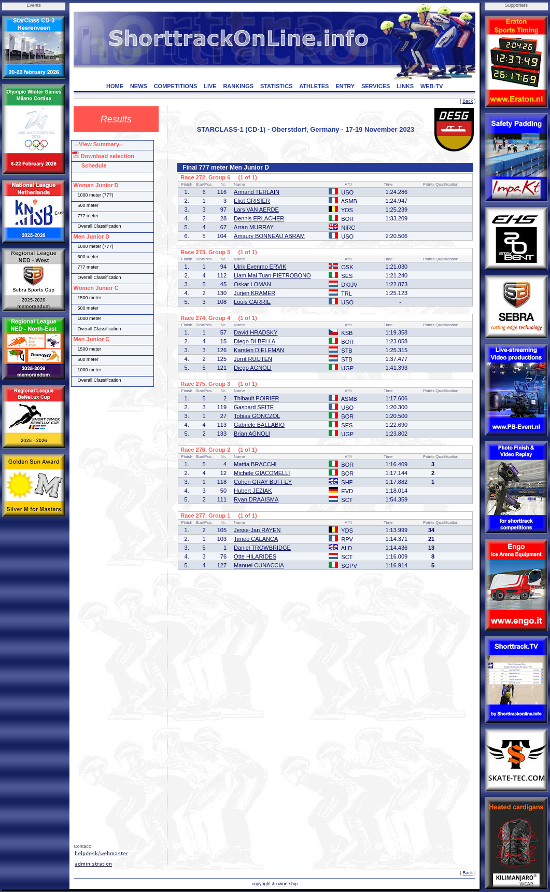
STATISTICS (276, 86)
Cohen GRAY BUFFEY (263, 482)
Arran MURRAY (254, 227)
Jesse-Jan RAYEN (257, 530)
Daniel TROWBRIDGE (262, 548)
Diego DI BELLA (254, 341)
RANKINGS (238, 86)
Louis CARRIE (252, 302)
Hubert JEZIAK (253, 490)
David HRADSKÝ (255, 332)
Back (467, 101)
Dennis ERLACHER (259, 218)
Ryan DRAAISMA (256, 499)
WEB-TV (431, 86)
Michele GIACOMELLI (262, 473)
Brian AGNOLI (252, 433)
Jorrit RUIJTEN (253, 359)
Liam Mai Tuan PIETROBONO (272, 275)
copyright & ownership (274, 883)
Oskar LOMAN (252, 284)
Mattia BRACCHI (255, 464)
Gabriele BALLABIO (259, 425)
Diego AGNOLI (253, 368)
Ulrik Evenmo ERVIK (260, 266)
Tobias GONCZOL (257, 416)
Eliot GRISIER (252, 201)
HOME (114, 86)
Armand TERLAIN (256, 192)
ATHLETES (314, 86)
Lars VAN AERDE (256, 209)
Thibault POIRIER (256, 398)
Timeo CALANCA (256, 539)
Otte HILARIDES (255, 556)
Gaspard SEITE (254, 407)
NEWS (138, 86)
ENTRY (345, 86)
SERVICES (375, 86)
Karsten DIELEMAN (259, 350)
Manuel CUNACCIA (259, 565)
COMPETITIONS (176, 86)
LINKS (405, 86)
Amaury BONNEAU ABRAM (269, 236)
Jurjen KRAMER (254, 293)
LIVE (210, 86)
